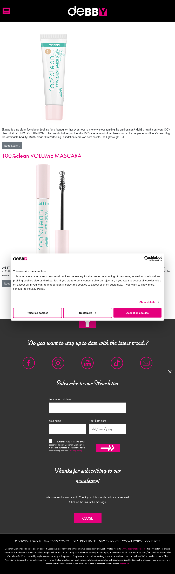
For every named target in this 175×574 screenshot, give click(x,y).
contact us (124, 563)
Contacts (152, 541)
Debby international (87, 10)
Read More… (13, 145)
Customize (87, 312)
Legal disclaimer (84, 541)
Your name (55, 421)
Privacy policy (76, 450)
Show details (147, 301)
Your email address (60, 399)
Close (87, 518)
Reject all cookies (37, 312)
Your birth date (97, 421)
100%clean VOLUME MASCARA (41, 156)
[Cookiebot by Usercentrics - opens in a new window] (147, 258)
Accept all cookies (137, 312)
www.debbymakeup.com (133, 548)
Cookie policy (132, 541)
